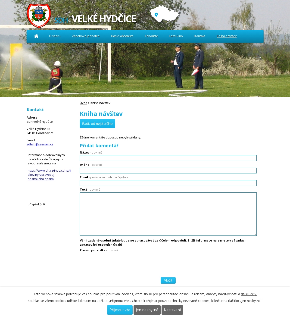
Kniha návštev (227, 36)
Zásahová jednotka (86, 36)
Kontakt (199, 36)
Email (104, 177)
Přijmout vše (119, 310)
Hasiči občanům (122, 36)
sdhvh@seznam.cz (40, 144)
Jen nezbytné (147, 310)
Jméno (91, 165)
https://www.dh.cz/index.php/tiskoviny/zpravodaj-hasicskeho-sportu (49, 174)
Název (91, 152)
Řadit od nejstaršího (97, 123)
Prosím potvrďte (99, 250)
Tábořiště (151, 36)
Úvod (36, 36)
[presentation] (115, 263)
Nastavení (172, 310)
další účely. (249, 294)
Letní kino (176, 36)
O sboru (54, 36)
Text (90, 189)
